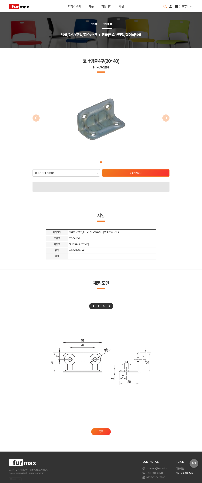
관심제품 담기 (136, 173)
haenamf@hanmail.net (157, 468)
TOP (194, 463)
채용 (121, 6)
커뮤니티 (106, 6)
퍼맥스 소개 (74, 6)
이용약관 (180, 468)
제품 (91, 6)
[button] (101, 162)
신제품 (93, 24)
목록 (101, 432)
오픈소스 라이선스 (15, 479)
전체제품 (107, 24)
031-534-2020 (155, 473)
